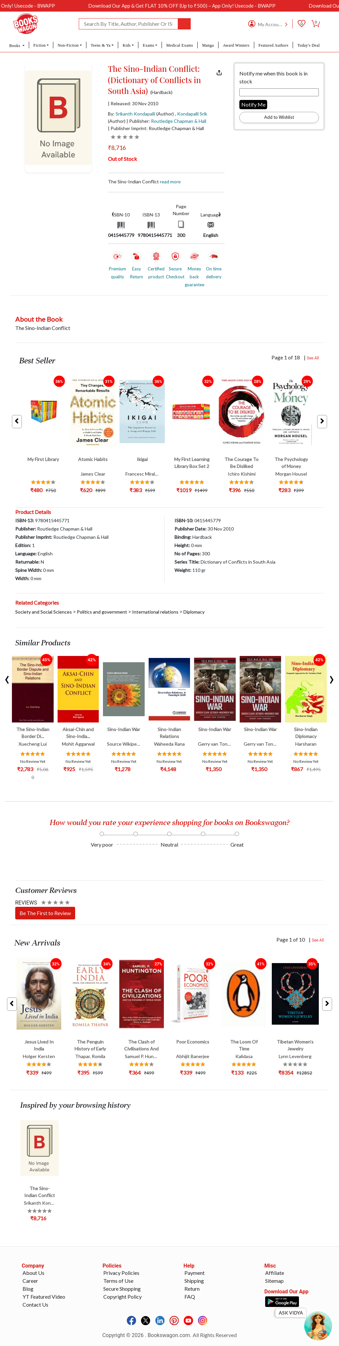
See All (313, 358)
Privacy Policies (121, 1273)
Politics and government (102, 612)
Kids (126, 45)
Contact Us (35, 1304)
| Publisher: (166, 121)
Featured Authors (273, 45)
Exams (148, 45)
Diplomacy (194, 612)
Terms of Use (118, 1280)
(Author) (165, 113)
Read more (170, 181)
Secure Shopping (122, 1288)
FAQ (189, 1296)
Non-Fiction (68, 45)
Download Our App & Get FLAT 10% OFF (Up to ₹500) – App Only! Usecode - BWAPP (231, 6)
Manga (208, 45)
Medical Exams (179, 45)
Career (30, 1280)
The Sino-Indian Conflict (144, 181)
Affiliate (274, 1273)
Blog (28, 1288)
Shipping (194, 1280)
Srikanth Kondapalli (135, 113)
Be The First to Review (45, 913)
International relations (155, 612)
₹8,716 (117, 147)
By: (131, 113)
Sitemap (274, 1280)
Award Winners (236, 45)
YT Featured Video (44, 1296)
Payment (194, 1273)
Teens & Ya (101, 45)
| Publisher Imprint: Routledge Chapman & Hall (156, 128)
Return (192, 1288)
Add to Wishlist (279, 117)
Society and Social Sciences (43, 612)
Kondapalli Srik (192, 113)
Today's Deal (308, 45)
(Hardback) (161, 92)
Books (15, 45)
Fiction (39, 45)
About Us (33, 1273)
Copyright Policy (122, 1296)
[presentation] (113, 213)
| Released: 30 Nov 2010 (133, 103)
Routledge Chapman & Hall (178, 121)
